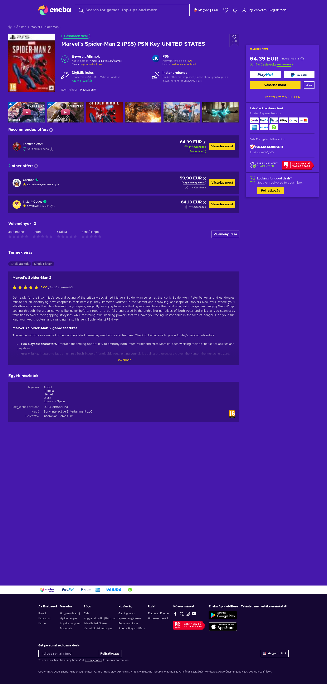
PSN (189, 71)
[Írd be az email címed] (68, 653)
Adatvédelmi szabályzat (232, 671)
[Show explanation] (57, 195)
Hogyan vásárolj (70, 613)
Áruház (21, 37)
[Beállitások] (206, 10)
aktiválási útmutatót (184, 74)
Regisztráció (278, 10)
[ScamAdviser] (266, 157)
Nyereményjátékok (129, 618)
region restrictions (91, 74)
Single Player (43, 274)
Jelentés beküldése (95, 623)
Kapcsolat (44, 618)
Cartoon (28, 190)
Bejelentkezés (254, 10)
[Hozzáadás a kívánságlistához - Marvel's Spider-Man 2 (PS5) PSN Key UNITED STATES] (234, 50)
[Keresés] (132, 10)
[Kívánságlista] (225, 10)
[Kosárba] (309, 95)
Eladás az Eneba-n (159, 613)
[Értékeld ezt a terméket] (26, 298)
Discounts (66, 628)
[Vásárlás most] (265, 85)
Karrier (42, 623)
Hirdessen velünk (158, 618)
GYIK (86, 613)
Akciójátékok (19, 274)
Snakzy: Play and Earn (131, 628)
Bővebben (124, 370)
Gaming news (126, 613)
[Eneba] (54, 10)
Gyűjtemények (68, 618)
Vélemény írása (225, 244)
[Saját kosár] (234, 10)
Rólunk (42, 613)
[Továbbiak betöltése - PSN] (155, 69)
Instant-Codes (32, 212)
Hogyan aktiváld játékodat (100, 618)
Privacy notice (93, 660)
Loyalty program (70, 623)
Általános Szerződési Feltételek (198, 671)
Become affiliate (128, 623)
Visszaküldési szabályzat (98, 628)
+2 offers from (282, 107)
